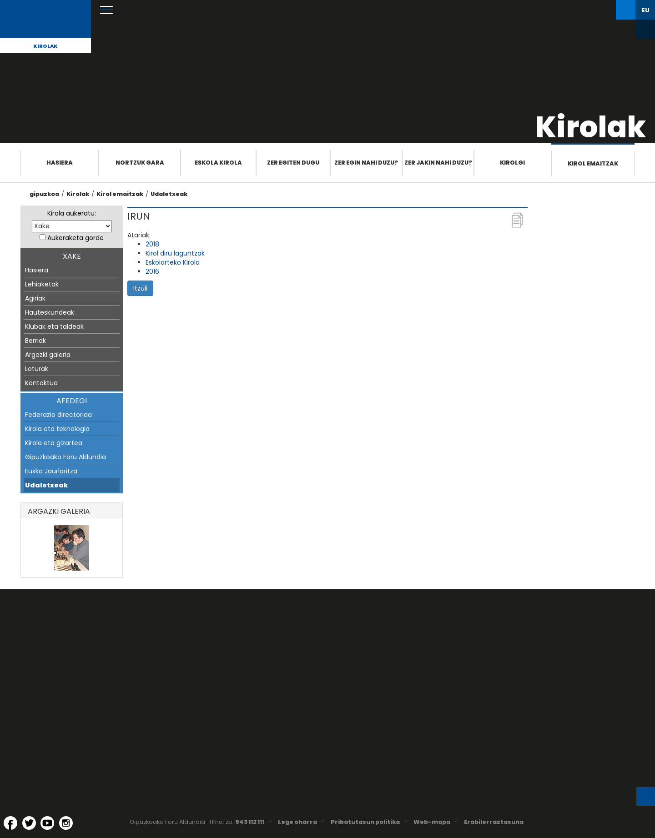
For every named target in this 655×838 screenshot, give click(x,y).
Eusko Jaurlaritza (51, 471)
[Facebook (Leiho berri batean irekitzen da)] (10, 823)
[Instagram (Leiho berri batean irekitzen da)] (66, 823)
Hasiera (59, 162)
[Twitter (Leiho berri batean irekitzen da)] (29, 823)
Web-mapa (431, 822)
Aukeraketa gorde (75, 237)
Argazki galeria (48, 354)
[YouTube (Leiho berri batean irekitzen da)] (47, 823)
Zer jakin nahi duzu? (438, 162)
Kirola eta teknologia (57, 428)
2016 (152, 271)
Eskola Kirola (218, 162)
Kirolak (45, 46)
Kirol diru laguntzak (175, 253)
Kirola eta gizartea (53, 442)
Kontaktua (41, 382)
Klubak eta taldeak (54, 326)
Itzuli (140, 288)
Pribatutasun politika (365, 822)
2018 (152, 244)
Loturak (36, 368)
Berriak (35, 340)
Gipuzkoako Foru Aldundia (65, 457)
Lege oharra (297, 822)
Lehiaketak (42, 284)
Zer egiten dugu (293, 162)
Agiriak (35, 298)
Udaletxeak (169, 194)
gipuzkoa (44, 194)
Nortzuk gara (140, 162)
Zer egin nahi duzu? (366, 162)
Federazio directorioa (58, 414)
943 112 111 (249, 822)
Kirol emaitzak (593, 163)
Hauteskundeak (49, 312)
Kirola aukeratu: (71, 213)
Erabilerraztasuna (494, 822)
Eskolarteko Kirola (173, 262)
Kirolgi (512, 162)
